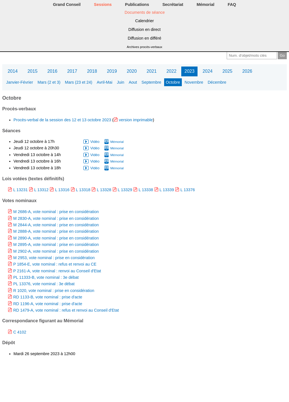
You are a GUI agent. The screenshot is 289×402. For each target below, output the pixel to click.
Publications (137, 4)
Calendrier (144, 21)
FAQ (232, 4)
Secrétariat (172, 4)
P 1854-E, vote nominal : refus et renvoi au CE (55, 264)
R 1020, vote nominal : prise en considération (53, 290)
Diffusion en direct (145, 29)
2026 (247, 71)
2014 (13, 71)
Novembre (194, 82)
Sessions (103, 4)
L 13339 (167, 190)
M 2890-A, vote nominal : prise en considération (56, 238)
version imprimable (136, 120)
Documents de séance (145, 12)
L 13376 (187, 190)
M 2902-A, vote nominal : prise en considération (56, 251)
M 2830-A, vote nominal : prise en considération (56, 218)
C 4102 (19, 332)
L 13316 (62, 190)
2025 (228, 71)
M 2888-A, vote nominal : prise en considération (56, 231)
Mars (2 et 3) (49, 82)
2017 (72, 71)
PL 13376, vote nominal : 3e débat (44, 284)
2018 (92, 71)
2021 (151, 71)
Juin (120, 82)
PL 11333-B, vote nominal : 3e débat (46, 277)
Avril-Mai (105, 82)
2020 (132, 71)
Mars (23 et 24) (78, 82)
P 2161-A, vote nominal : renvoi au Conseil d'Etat (57, 271)
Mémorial (205, 4)
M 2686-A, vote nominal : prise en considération (56, 211)
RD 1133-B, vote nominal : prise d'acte (47, 297)
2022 (171, 71)
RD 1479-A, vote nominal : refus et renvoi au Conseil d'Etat (66, 310)
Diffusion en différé (144, 38)
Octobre (173, 82)
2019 (112, 71)
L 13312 (41, 190)
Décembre (217, 82)
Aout (133, 82)
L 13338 (146, 190)
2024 (208, 71)
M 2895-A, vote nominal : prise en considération (56, 244)
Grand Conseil (67, 4)
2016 (52, 71)
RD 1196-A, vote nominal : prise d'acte (47, 304)
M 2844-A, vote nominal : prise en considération (56, 225)
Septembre (151, 82)
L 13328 (104, 190)
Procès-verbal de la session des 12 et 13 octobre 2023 (62, 120)
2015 (32, 71)
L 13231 (20, 190)
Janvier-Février (19, 82)
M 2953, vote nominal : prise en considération (54, 257)
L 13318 (83, 190)
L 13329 (125, 190)
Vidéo (95, 142)
